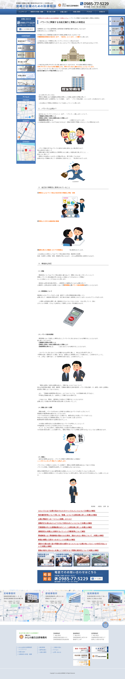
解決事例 (42, 647)
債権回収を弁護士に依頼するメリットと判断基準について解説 (61, 531)
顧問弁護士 (43, 650)
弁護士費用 (43, 652)
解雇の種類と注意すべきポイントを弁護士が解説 (56, 540)
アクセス (55, 650)
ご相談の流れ (57, 647)
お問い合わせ (57, 652)
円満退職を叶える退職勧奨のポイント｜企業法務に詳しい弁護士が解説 (65, 527)
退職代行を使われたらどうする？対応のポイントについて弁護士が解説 (65, 523)
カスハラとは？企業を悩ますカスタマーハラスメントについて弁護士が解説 (66, 511)
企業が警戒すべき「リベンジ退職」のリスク (55, 519)
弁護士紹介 (22, 652)
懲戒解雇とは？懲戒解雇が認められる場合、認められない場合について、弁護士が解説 (71, 535)
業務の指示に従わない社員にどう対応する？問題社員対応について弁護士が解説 (68, 550)
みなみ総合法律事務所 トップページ (25, 648)
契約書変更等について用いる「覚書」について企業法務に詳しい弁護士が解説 (67, 515)
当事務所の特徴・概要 (25, 654)
